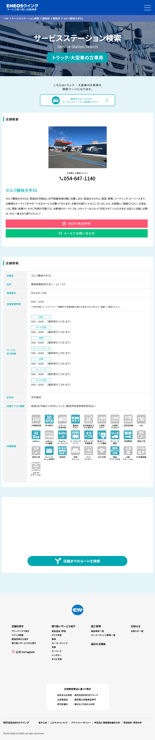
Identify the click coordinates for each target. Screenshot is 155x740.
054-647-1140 (38, 293)
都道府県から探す (20, 639)
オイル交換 (57, 659)
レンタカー (56, 655)
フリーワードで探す (20, 631)
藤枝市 (56, 18)
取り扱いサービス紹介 (64, 626)
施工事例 (96, 626)
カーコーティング (59, 643)
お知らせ (135, 626)
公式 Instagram (25, 652)
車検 (54, 639)
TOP (6, 18)
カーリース (57, 651)
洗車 (54, 647)
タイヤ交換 (57, 635)
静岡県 (46, 18)
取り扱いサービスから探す (24, 643)
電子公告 (42, 722)
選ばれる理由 (98, 644)
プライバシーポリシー (81, 722)
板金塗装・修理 (59, 631)
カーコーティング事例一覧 (103, 635)
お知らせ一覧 (137, 631)
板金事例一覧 (97, 631)
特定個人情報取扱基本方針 (107, 722)
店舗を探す (18, 626)
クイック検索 (17, 635)
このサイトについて (59, 722)
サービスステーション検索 (25, 18)
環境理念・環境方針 (132, 722)
